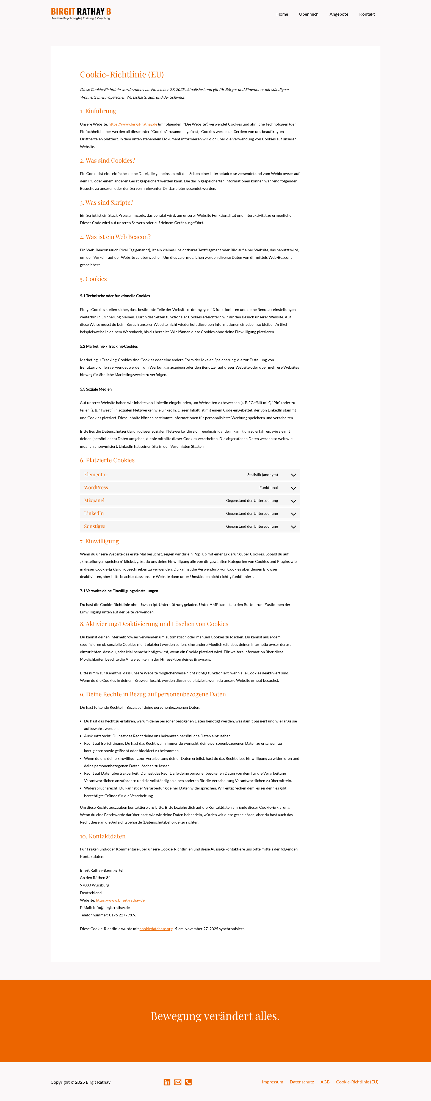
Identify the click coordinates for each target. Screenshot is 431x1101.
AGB (329, 1081)
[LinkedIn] (167, 1082)
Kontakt (368, 13)
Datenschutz (308, 1081)
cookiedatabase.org (156, 928)
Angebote (342, 13)
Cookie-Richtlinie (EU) (359, 1081)
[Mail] (177, 1082)
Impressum (281, 1081)
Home (290, 13)
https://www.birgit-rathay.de (133, 124)
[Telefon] (188, 1082)
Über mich (314, 13)
